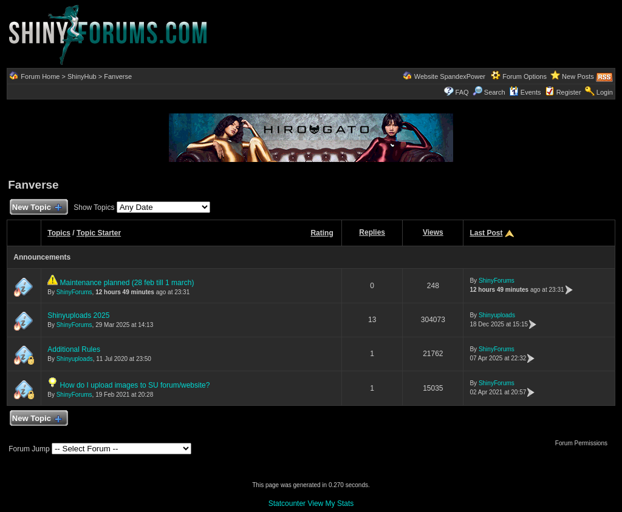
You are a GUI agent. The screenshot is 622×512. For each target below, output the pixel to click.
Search (489, 92)
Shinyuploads (497, 315)
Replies (372, 232)
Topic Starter (99, 233)
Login (604, 92)
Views (433, 232)
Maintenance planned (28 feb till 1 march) (127, 282)
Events (525, 92)
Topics (58, 233)
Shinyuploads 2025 (78, 315)
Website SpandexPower (449, 76)
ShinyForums (74, 292)
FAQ (462, 92)
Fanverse (118, 76)
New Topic (36, 208)
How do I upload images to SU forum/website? (135, 385)
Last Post (486, 233)
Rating (321, 233)
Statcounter (287, 503)
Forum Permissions (584, 443)
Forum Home (40, 76)
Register (568, 92)
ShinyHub (82, 76)
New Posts (578, 76)
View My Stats (330, 503)
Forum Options (524, 76)
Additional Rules (73, 349)
